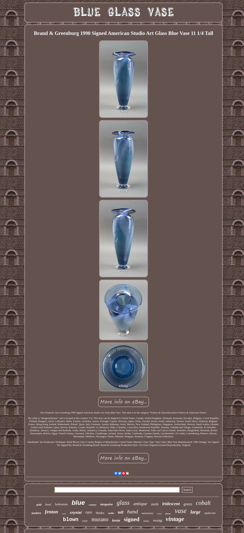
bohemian (61, 504)
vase (181, 511)
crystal (75, 512)
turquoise (106, 504)
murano (100, 519)
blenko (100, 513)
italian (146, 521)
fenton (51, 512)
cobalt (203, 502)
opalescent (210, 513)
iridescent (171, 503)
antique (140, 503)
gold (39, 504)
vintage (175, 518)
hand (132, 512)
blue (78, 502)
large (195, 512)
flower (168, 513)
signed (132, 519)
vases (64, 514)
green (188, 504)
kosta (116, 520)
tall (120, 512)
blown (70, 520)
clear (85, 520)
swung (157, 520)
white (159, 513)
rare (88, 512)
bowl (48, 504)
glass (123, 502)
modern (36, 513)
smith (154, 504)
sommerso (147, 513)
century (92, 504)
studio (111, 513)
